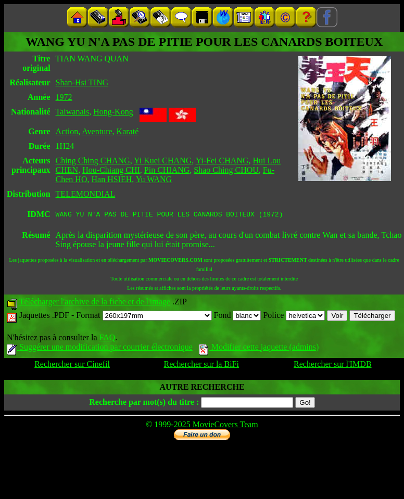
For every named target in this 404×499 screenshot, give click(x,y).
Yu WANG (154, 179)
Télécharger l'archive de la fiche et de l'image (94, 303)
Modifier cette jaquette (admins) (259, 348)
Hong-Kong (113, 111)
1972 (64, 97)
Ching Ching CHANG (93, 160)
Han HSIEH (111, 179)
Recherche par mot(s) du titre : (144, 403)
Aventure (97, 131)
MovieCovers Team (225, 425)
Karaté (128, 131)
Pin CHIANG (167, 169)
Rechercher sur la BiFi (201, 365)
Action (67, 131)
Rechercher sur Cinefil (72, 365)
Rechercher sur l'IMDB (333, 365)
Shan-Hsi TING (82, 82)
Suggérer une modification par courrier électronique (100, 348)
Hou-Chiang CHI (111, 169)
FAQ (107, 339)
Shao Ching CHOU (226, 169)
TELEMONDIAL (86, 193)
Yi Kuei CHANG (163, 160)
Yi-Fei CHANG (222, 160)
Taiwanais (73, 111)
